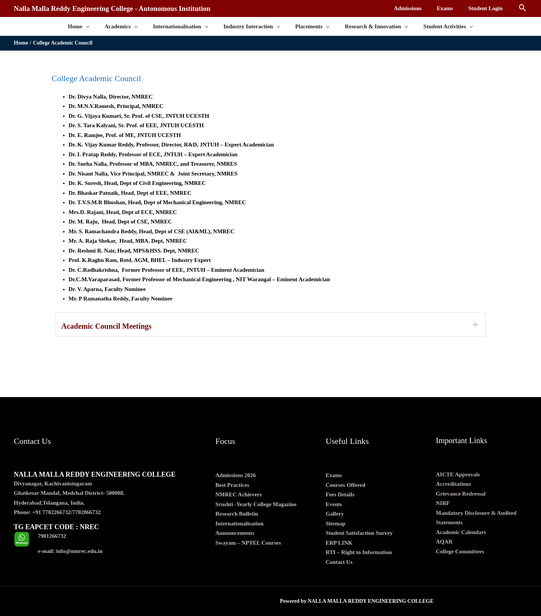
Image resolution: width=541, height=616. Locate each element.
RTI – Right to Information (359, 552)
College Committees (460, 551)
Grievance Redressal (461, 494)
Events (334, 504)
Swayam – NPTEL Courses (248, 543)
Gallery (335, 514)
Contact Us (339, 562)
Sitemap (336, 524)
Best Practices (233, 485)
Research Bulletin (237, 514)
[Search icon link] (522, 8)
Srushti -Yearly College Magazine (256, 504)
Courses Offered (345, 485)
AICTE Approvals (458, 474)
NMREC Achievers (239, 494)
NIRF (443, 503)
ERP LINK (339, 543)
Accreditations (453, 484)
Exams (334, 475)
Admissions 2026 (236, 475)
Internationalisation (240, 524)
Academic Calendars (461, 532)
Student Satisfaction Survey (359, 533)
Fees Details (340, 494)
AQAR (444, 542)
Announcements (235, 533)
